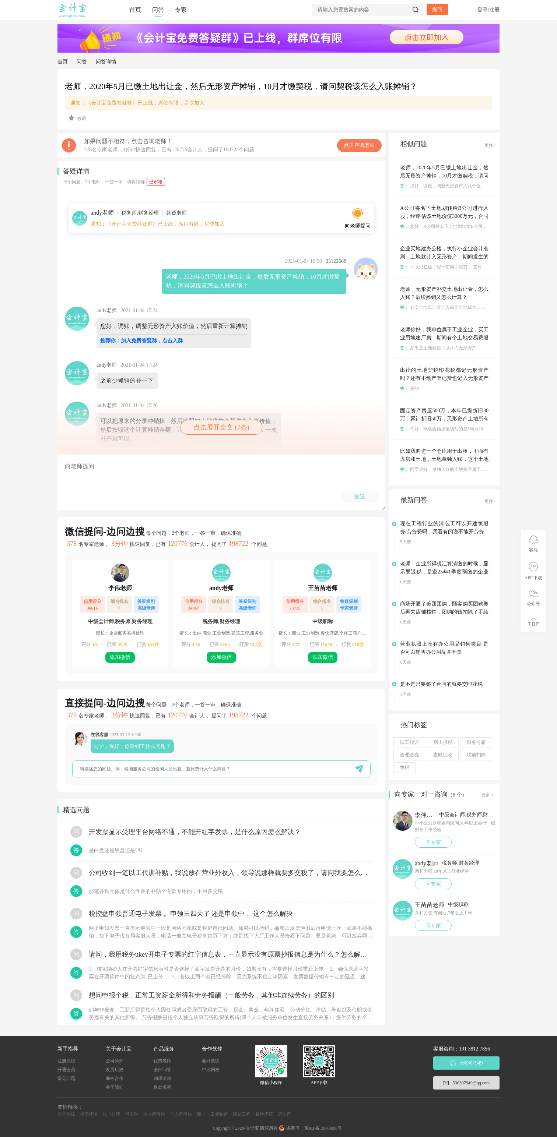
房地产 (284, 1114)
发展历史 (114, 1069)
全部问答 (162, 1069)
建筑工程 (242, 1114)
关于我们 (114, 1087)
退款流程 (162, 1087)
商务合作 (114, 1078)
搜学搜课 (89, 1114)
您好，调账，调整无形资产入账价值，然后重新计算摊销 (460, 185)
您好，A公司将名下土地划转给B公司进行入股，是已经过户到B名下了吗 (476, 226)
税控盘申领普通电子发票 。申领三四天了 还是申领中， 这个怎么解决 (191, 913)
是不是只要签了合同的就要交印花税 (441, 684)
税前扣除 (476, 755)
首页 (135, 10)
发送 (359, 496)
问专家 (433, 842)
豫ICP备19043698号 (323, 1128)
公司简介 (114, 1060)
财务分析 (476, 742)
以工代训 (409, 742)
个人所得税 (181, 1114)
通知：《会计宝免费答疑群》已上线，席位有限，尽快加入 (137, 103)
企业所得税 (154, 1114)
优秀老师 (162, 1060)
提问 (437, 9)
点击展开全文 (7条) (221, 427)
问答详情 (106, 61)
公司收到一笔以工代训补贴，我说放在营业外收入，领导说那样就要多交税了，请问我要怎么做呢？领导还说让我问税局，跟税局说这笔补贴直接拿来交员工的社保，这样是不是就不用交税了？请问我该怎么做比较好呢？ (230, 872)
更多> (490, 145)
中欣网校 (211, 1069)
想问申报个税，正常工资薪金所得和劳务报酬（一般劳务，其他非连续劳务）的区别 (211, 995)
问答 (158, 10)
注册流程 (66, 1060)
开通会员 (66, 1069)
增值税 (131, 1114)
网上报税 (442, 742)
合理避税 (409, 755)
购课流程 (162, 1078)
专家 (181, 10)
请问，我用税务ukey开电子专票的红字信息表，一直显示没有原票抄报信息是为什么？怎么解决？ (230, 954)
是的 (409, 388)
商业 (201, 1114)
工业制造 (219, 1114)
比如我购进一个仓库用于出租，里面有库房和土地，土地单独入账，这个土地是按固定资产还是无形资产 (444, 459)
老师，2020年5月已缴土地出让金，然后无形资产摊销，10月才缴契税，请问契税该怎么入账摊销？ (444, 176)
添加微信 (120, 657)
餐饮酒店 (264, 1114)
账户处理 (111, 1114)
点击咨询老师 (359, 145)
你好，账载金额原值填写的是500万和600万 (447, 428)
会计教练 (211, 1060)
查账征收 (442, 755)
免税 (404, 767)
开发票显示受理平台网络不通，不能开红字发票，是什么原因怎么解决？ (195, 832)
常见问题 (66, 1078)
